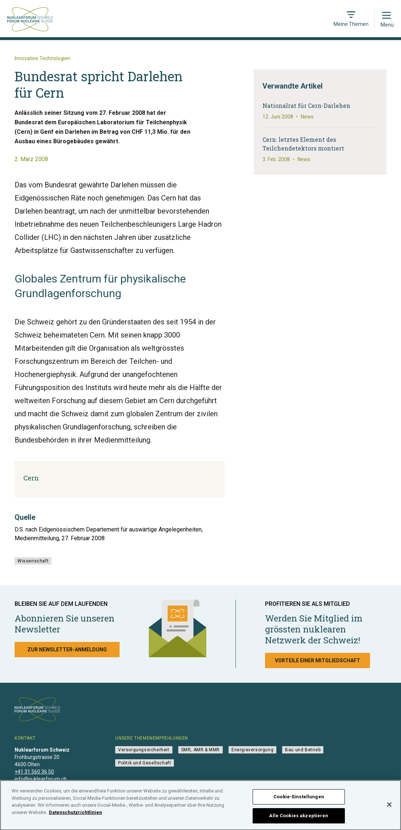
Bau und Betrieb (302, 749)
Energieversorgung (252, 749)
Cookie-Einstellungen (298, 799)
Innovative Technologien (42, 58)
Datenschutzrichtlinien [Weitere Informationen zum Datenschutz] (75, 814)
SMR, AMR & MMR (200, 749)
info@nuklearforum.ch (41, 779)
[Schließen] (389, 807)
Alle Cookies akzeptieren (298, 818)
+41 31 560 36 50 (34, 772)
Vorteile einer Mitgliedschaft (317, 660)
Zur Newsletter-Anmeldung (67, 649)
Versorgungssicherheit (144, 749)
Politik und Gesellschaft (144, 762)
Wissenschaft (32, 561)
